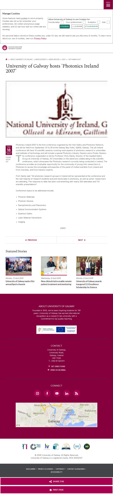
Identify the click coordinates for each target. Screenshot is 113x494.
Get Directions (58, 366)
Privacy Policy (40, 38)
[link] (25, 446)
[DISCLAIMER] (32, 469)
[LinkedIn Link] (66, 393)
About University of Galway (21, 59)
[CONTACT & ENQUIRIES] (77, 469)
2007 (64, 59)
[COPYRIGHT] (61, 469)
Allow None (78, 26)
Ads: (104, 22)
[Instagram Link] (37, 393)
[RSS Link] (76, 393)
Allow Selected (92, 26)
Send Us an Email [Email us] (58, 370)
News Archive (54, 59)
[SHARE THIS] (56, 481)
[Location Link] (56, 425)
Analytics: (92, 22)
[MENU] (108, 4)
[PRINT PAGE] (56, 489)
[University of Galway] (12, 48)
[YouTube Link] (56, 393)
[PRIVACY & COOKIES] (46, 469)
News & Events (41, 59)
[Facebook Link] (47, 393)
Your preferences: (74, 22)
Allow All (65, 26)
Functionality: (54, 22)
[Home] (6, 59)
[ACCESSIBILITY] (56, 472)
